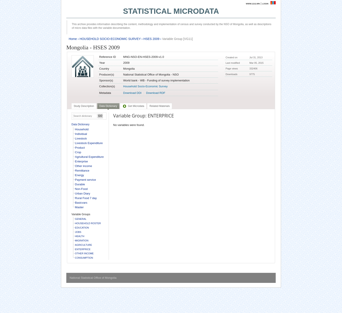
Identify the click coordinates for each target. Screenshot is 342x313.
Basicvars (81, 202)
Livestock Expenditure (89, 143)
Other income (83, 166)
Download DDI (132, 93)
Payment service (85, 179)
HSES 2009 (151, 39)
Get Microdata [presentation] (133, 106)
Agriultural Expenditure (89, 156)
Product (80, 147)
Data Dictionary (80, 124)
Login (265, 4)
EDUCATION (82, 227)
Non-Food (81, 189)
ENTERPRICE (83, 249)
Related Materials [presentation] (159, 106)
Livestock (81, 138)
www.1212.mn (253, 4)
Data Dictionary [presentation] (108, 106)
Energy (79, 175)
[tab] (83, 106)
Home (73, 39)
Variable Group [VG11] (177, 39)
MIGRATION (82, 240)
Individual (81, 134)
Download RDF (155, 93)
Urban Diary (82, 193)
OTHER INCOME (84, 253)
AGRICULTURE (83, 245)
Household (82, 129)
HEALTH (79, 236)
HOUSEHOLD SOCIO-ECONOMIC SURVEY (110, 39)
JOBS (78, 232)
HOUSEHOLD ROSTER (88, 223)
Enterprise (81, 161)
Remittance (82, 170)
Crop (78, 152)
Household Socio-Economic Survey (145, 86)
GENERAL (81, 219)
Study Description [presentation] (84, 106)
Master (79, 207)
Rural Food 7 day (86, 198)
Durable (80, 184)
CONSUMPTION (84, 257)
